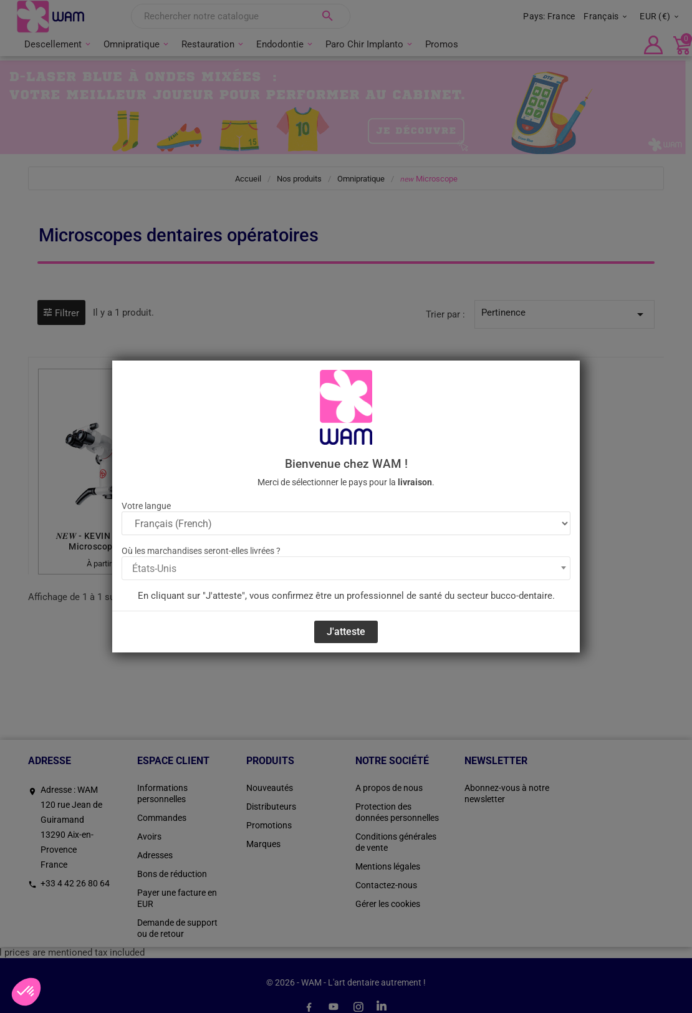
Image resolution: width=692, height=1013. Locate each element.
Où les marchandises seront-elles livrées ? (201, 551)
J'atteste (346, 631)
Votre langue (146, 506)
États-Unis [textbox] (154, 568)
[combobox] (346, 568)
